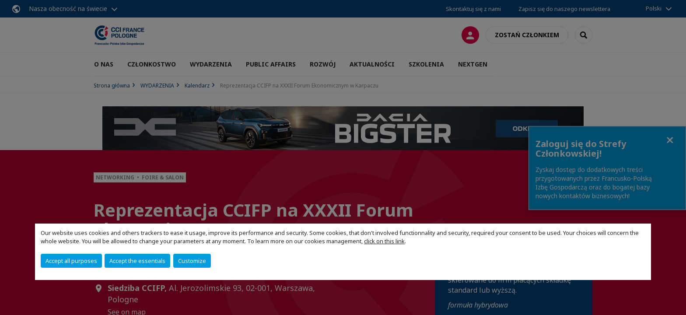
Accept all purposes (71, 261)
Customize (192, 261)
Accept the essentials (137, 261)
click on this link (384, 241)
